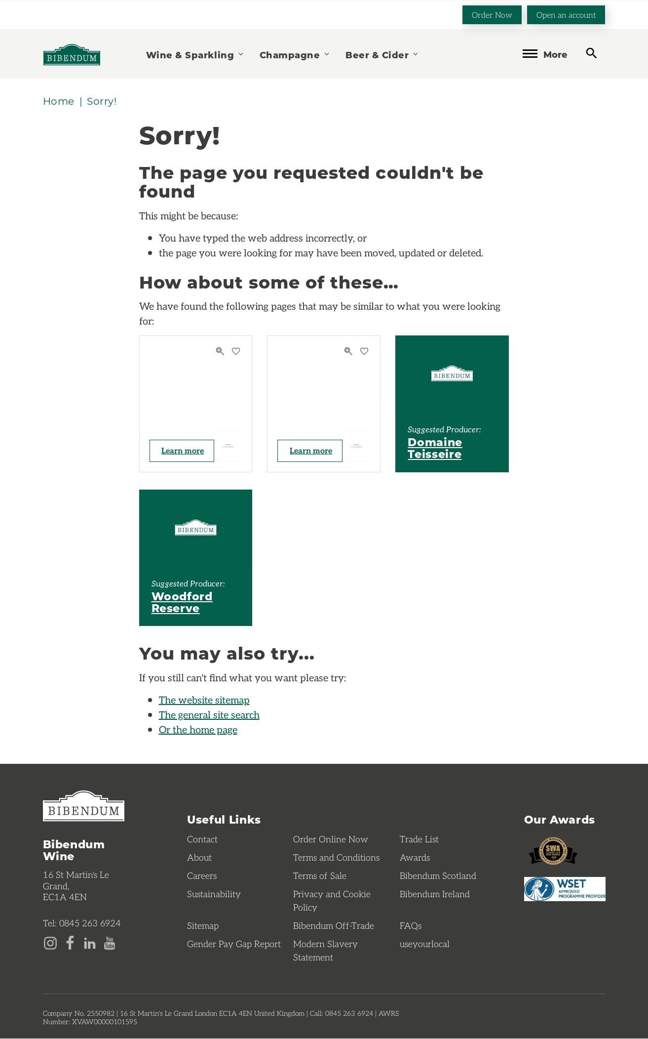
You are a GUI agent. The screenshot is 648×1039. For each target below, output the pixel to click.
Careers (202, 876)
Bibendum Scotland (438, 876)
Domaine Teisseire (435, 448)
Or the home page (198, 729)
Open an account (566, 14)
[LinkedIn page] (89, 942)
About (199, 857)
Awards (415, 857)
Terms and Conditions (336, 857)
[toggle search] (591, 53)
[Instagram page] (50, 942)
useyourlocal (425, 944)
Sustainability (214, 894)
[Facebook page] (70, 942)
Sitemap (203, 925)
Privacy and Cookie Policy (332, 901)
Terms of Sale (319, 876)
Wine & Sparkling (195, 54)
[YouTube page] (109, 942)
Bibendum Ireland (435, 894)
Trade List (419, 839)
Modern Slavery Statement (325, 951)
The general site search (209, 714)
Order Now (492, 14)
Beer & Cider (382, 54)
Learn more (183, 451)
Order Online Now (330, 839)
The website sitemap (204, 700)
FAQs (410, 925)
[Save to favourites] (236, 352)
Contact (202, 839)
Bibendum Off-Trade (333, 925)
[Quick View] (221, 352)
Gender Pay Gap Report (234, 944)
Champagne (295, 54)
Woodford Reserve (182, 602)
